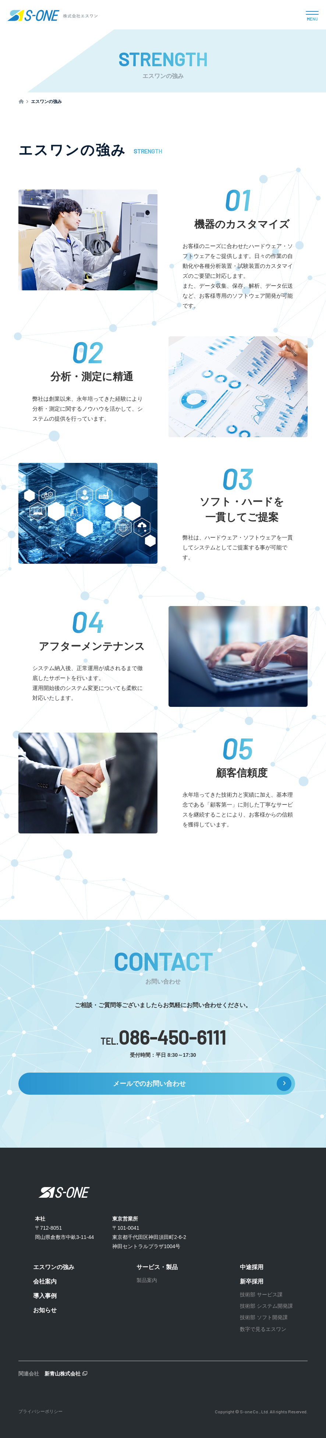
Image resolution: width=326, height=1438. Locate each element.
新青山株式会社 (63, 1374)
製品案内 (147, 1280)
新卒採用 (251, 1281)
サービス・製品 (157, 1267)
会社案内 (45, 1281)
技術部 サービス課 (261, 1294)
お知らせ (45, 1310)
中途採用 (251, 1267)
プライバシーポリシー (40, 1411)
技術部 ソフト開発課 (264, 1317)
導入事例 (45, 1296)
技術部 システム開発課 (266, 1306)
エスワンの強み (53, 1267)
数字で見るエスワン (263, 1329)
